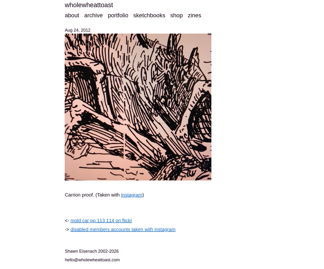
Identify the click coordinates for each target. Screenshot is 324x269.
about (72, 15)
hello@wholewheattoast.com (92, 259)
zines (194, 15)
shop (176, 15)
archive (93, 15)
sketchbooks (149, 15)
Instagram (131, 194)
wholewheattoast (89, 5)
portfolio (118, 15)
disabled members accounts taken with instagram (122, 229)
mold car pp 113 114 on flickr (101, 220)
